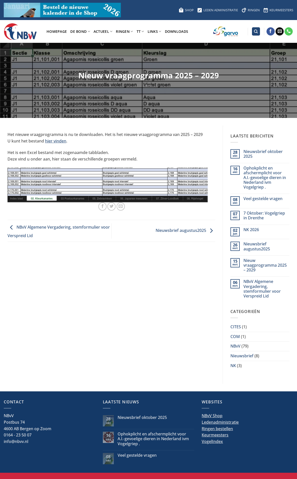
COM (235, 336)
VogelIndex (212, 441)
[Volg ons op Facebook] (270, 31)
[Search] (256, 31)
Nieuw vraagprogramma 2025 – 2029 (265, 265)
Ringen (124, 31)
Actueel (103, 31)
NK (233, 365)
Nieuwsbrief (241, 356)
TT (140, 31)
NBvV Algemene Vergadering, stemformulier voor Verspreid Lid (262, 288)
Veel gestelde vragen (262, 198)
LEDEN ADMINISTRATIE (217, 10)
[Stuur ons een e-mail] (279, 31)
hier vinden (55, 141)
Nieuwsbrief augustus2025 (185, 230)
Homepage (57, 31)
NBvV (235, 346)
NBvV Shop (212, 415)
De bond (80, 31)
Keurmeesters (215, 435)
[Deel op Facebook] (102, 206)
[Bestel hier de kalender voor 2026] (62, 10)
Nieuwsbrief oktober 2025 (263, 154)
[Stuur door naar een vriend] (121, 206)
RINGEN (250, 10)
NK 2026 (251, 229)
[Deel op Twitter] (111, 206)
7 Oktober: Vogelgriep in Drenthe (264, 215)
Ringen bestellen (217, 428)
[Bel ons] (288, 31)
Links (154, 31)
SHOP (186, 10)
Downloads (176, 31)
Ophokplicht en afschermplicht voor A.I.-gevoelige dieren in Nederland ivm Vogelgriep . (264, 178)
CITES (235, 327)
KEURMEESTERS (278, 10)
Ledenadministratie (220, 422)
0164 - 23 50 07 (18, 435)
